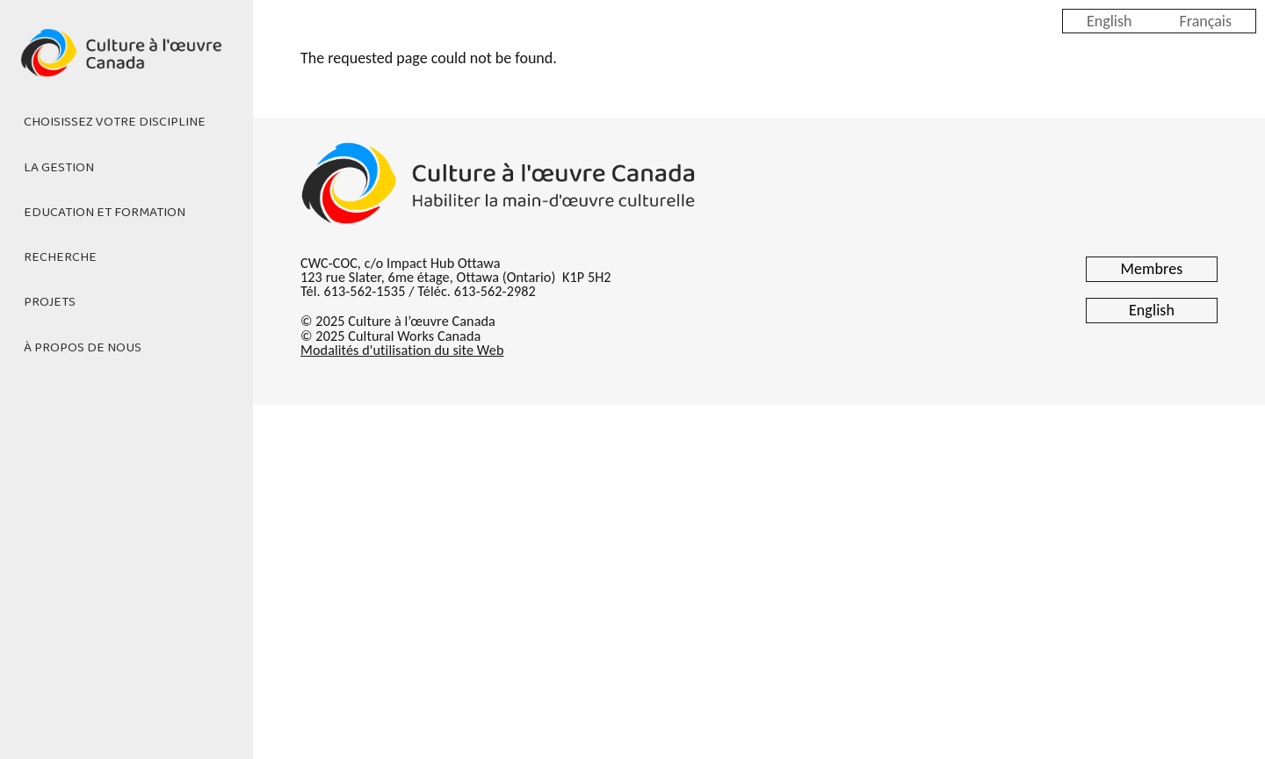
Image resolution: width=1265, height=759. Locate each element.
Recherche (60, 257)
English (1109, 20)
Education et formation (104, 212)
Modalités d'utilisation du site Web (401, 350)
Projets (50, 302)
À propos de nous (82, 347)
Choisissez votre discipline (115, 122)
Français (1205, 20)
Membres (1152, 268)
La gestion (59, 167)
